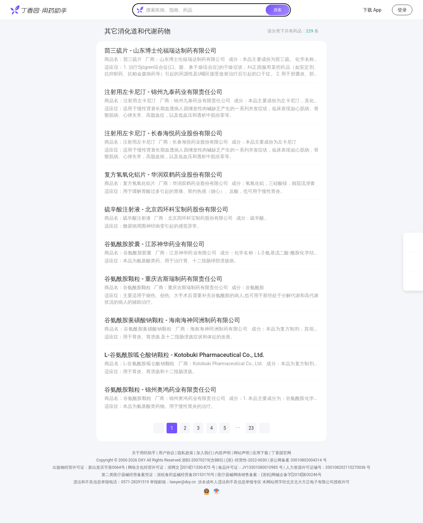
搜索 (278, 10)
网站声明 (242, 453)
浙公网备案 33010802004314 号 (298, 460)
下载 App (368, 10)
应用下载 (260, 453)
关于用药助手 (144, 453)
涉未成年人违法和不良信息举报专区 (229, 482)
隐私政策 (185, 453)
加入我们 (204, 453)
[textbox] (204, 10)
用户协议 (166, 453)
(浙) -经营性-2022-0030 (246, 460)
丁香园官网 (281, 453)
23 (251, 428)
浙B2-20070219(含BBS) (202, 460)
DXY (141, 460)
